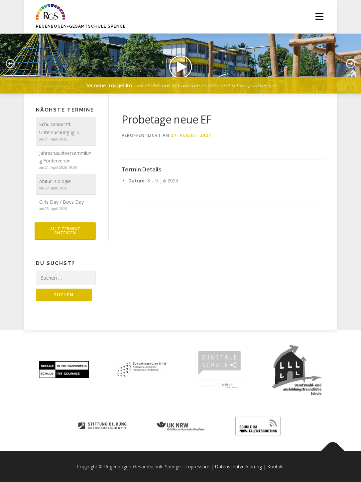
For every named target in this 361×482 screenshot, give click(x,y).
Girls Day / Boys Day (61, 202)
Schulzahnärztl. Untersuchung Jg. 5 (59, 128)
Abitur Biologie (55, 181)
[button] (180, 64)
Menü (319, 16)
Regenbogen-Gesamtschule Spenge (81, 26)
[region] (180, 59)
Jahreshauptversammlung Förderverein (65, 157)
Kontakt (275, 466)
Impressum (197, 466)
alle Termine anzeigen (65, 231)
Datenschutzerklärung (238, 466)
